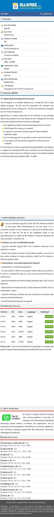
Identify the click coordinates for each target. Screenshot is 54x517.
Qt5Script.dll (8, 478)
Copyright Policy (22, 502)
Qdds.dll (6, 455)
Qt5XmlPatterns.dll (10, 466)
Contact (43, 502)
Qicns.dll (6, 496)
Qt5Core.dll (7, 460)
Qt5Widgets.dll (8, 484)
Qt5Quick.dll (7, 472)
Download (49, 316)
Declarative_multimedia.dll (14, 443)
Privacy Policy (34, 502)
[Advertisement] (27, 187)
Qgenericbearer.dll (10, 490)
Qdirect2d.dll (8, 449)
